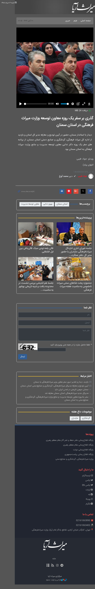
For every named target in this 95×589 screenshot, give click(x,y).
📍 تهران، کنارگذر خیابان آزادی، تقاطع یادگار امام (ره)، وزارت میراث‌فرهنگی (58, 534)
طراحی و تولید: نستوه (49, 584)
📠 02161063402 (80, 529)
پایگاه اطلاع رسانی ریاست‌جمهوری (75, 459)
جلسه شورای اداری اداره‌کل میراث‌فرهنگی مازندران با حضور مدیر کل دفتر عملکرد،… (70, 253)
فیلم (71, 21)
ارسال (12, 361)
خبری (63, 21)
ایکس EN (83, 489)
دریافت (79, 110)
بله (86, 499)
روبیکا (85, 503)
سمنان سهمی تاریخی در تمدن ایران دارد (67, 394)
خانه (47, 563)
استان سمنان (57, 204)
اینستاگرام (83, 480)
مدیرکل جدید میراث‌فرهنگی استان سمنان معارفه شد (62, 398)
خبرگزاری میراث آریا (78, 7)
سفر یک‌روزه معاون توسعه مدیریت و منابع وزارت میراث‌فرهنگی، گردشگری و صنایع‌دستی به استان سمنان (46, 403)
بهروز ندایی (43, 204)
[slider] (27, 103)
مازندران (70, 422)
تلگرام (85, 508)
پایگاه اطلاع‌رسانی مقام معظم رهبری (74, 449)
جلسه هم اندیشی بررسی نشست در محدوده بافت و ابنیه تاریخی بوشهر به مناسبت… (27, 290)
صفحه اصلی (82, 21)
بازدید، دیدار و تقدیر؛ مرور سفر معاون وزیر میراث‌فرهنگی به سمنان (56, 386)
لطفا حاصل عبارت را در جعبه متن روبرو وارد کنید (67, 349)
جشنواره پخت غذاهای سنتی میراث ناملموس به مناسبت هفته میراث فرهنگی (70, 290)
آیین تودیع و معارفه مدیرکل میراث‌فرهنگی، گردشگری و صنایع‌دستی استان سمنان (50, 390)
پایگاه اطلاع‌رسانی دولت (79, 454)
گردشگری (82, 422)
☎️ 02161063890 (80, 525)
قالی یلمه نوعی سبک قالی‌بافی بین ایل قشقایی (27, 252)
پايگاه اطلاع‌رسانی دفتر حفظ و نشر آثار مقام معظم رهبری (65, 445)
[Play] (10, 103)
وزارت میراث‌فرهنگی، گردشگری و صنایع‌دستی (70, 463)
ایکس (85, 485)
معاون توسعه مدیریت (26, 204)
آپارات (85, 494)
